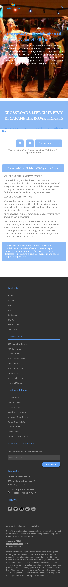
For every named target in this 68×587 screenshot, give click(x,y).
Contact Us (12, 315)
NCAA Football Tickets (17, 358)
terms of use (42, 531)
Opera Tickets (13, 431)
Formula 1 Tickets (15, 383)
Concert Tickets (14, 397)
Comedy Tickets (15, 407)
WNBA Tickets (13, 373)
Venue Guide (13, 325)
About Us (11, 300)
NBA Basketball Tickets (17, 344)
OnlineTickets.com (14, 543)
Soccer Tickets (14, 363)
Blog (9, 310)
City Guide (12, 320)
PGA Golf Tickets (15, 349)
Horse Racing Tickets (17, 378)
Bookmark (10, 526)
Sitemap (22, 526)
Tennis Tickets (14, 354)
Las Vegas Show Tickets (18, 417)
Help (9, 305)
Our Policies (34, 526)
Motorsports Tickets (16, 368)
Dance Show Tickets (16, 422)
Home (10, 295)
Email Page (12, 329)
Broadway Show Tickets (18, 412)
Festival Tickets (14, 427)
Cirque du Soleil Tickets (18, 436)
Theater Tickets (14, 402)
